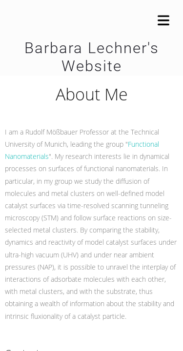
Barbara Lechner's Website (91, 57)
